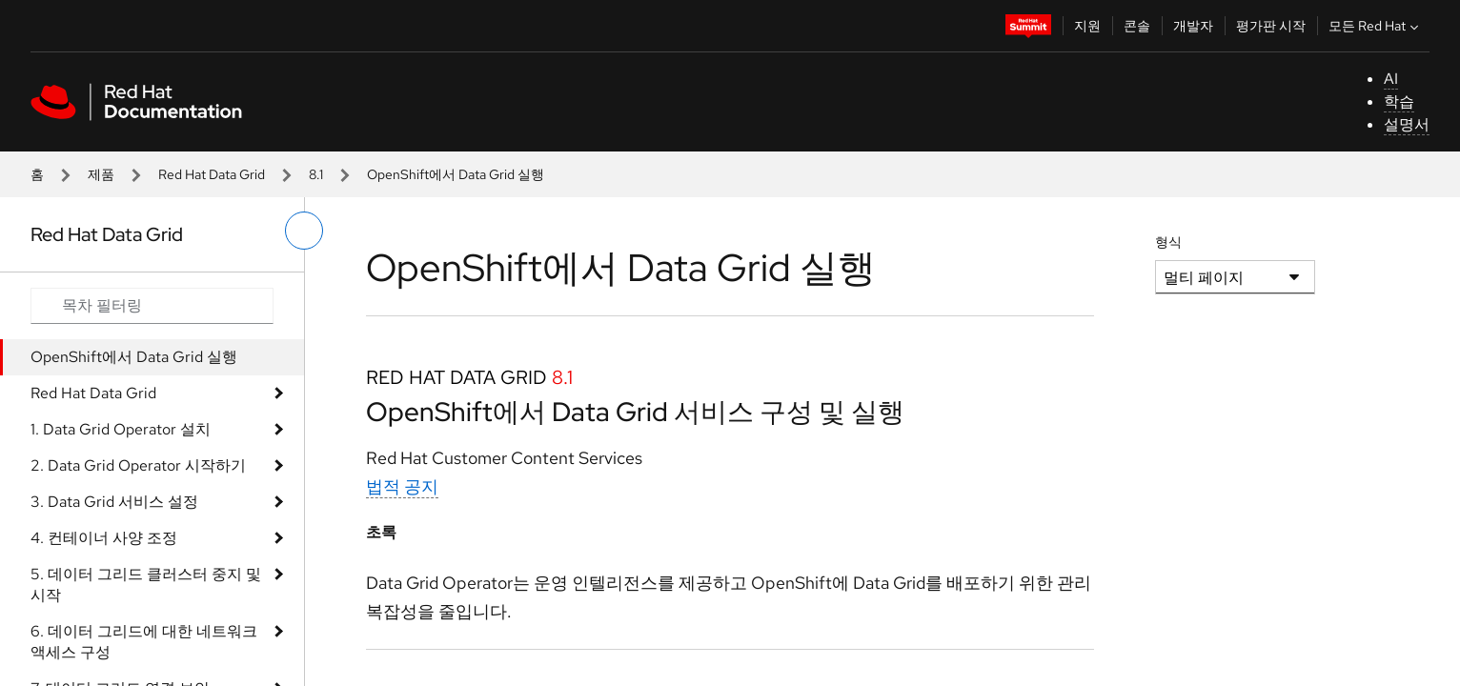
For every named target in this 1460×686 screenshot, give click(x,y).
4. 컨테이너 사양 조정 (103, 538)
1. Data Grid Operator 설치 (120, 429)
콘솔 (1137, 25)
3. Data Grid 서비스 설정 (114, 502)
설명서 (1407, 124)
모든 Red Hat (1375, 25)
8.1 (316, 174)
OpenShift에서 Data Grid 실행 (133, 357)
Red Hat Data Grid (211, 174)
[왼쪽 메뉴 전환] (304, 231)
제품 (101, 174)
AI (1391, 79)
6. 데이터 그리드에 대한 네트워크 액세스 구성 (143, 641)
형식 (1168, 242)
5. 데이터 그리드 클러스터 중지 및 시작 (145, 584)
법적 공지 (402, 486)
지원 (1087, 25)
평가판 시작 (1271, 25)
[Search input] (152, 306)
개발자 (1193, 25)
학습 (1399, 101)
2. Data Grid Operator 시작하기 (138, 465)
